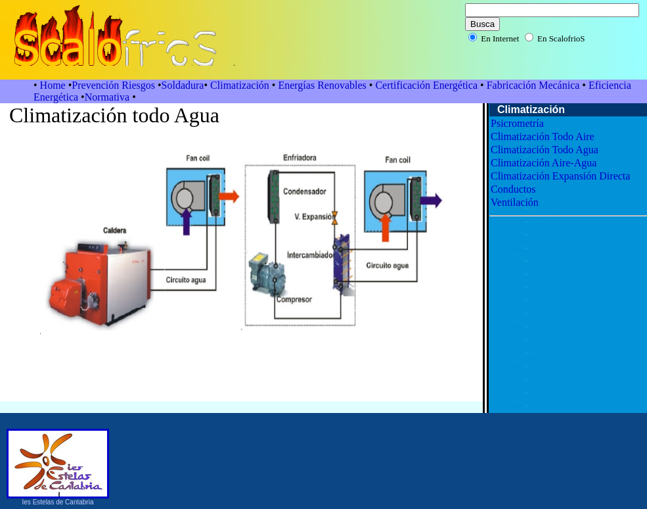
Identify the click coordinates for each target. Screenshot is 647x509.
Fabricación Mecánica (535, 85)
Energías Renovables (323, 85)
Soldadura (183, 85)
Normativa (108, 97)
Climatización (239, 85)
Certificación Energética (426, 85)
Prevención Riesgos (115, 85)
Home (53, 85)
